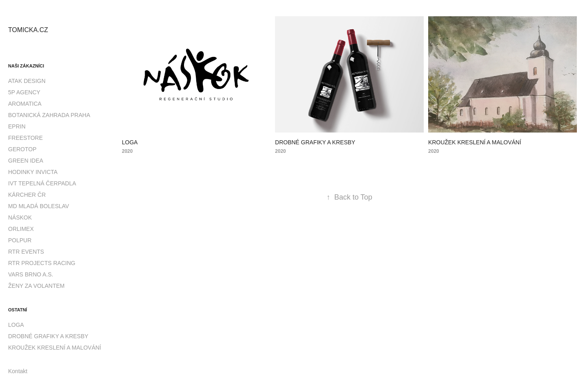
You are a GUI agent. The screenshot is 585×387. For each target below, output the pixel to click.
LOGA (16, 325)
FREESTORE (25, 138)
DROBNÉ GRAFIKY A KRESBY (48, 336)
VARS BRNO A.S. (30, 274)
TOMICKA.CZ (28, 29)
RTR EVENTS (26, 251)
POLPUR (20, 240)
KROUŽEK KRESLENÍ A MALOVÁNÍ (54, 347)
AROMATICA (24, 103)
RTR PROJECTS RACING (41, 263)
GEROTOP (22, 149)
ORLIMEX (21, 229)
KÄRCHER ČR (27, 194)
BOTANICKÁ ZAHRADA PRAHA (49, 115)
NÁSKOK (20, 217)
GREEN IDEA (25, 160)
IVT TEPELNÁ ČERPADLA (42, 183)
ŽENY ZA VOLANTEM (36, 286)
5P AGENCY (24, 92)
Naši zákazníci (26, 65)
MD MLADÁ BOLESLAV (38, 206)
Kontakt (17, 371)
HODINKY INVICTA (33, 172)
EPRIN (17, 126)
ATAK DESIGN (27, 81)
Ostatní (17, 309)
